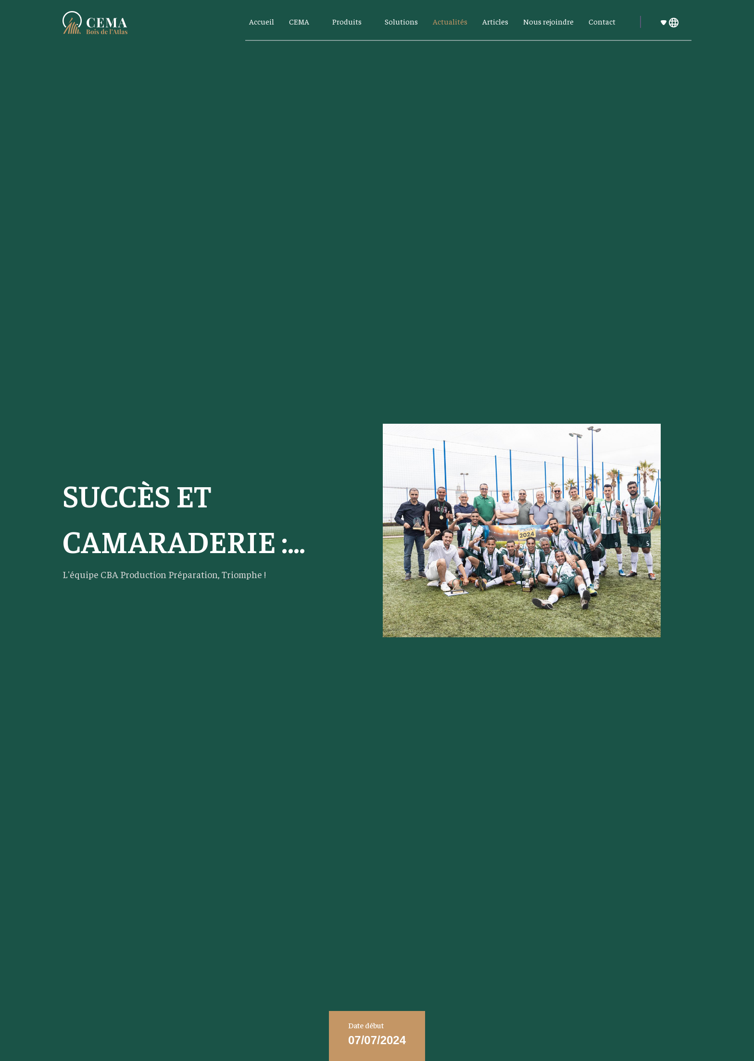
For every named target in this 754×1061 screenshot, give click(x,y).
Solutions (401, 21)
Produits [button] (347, 21)
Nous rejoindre (548, 21)
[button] (674, 22)
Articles (495, 21)
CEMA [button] (300, 21)
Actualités (450, 21)
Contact (602, 21)
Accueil (261, 21)
